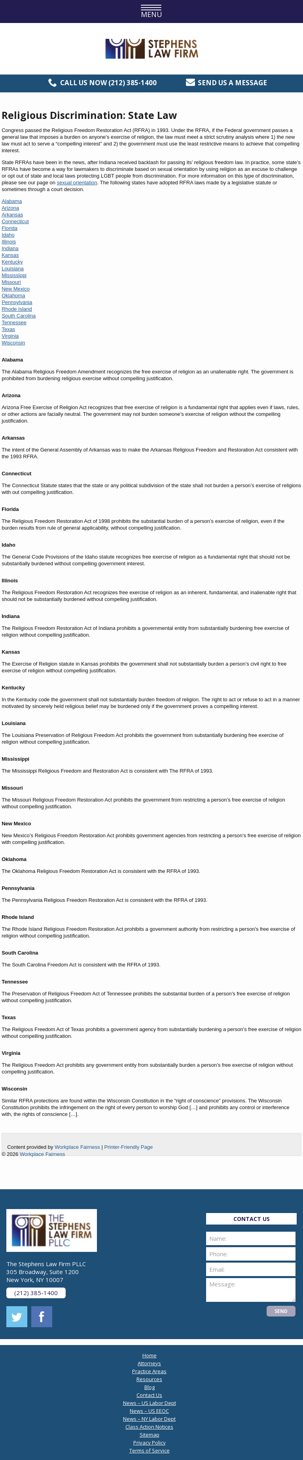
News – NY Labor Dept (149, 1418)
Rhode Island (17, 309)
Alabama (12, 201)
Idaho (8, 235)
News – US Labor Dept (149, 1402)
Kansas (10, 255)
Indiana (10, 248)
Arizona (10, 208)
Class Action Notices (149, 1426)
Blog (149, 1387)
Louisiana (13, 269)
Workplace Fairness (77, 1147)
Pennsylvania (17, 302)
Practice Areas (149, 1371)
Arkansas (12, 215)
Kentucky (12, 262)
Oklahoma (13, 296)
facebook (41, 1316)
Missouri (11, 282)
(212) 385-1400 (132, 82)
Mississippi (14, 275)
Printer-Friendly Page (128, 1147)
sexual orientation (77, 183)
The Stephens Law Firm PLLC (151, 49)
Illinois (9, 242)
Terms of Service (149, 1450)
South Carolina (19, 316)
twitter (16, 1316)
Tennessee (14, 322)
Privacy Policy (149, 1442)
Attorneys (149, 1363)
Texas (8, 329)
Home (149, 1355)
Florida (9, 228)
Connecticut (15, 221)
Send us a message (232, 82)
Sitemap (149, 1434)
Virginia (10, 336)
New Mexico (16, 289)
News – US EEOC (149, 1410)
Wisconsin (13, 343)
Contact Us (149, 1395)
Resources (149, 1379)
